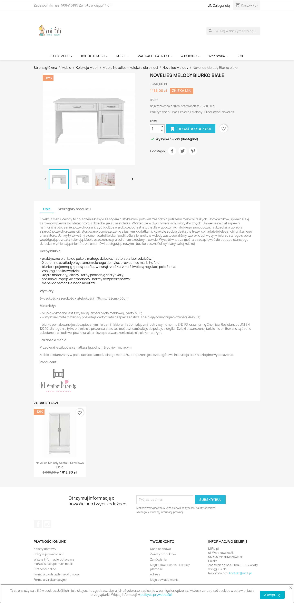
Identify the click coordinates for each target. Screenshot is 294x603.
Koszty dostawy (45, 549)
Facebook (38, 524)
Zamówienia (158, 559)
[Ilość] (155, 128)
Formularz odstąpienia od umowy (57, 574)
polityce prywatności (156, 595)
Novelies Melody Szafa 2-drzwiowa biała (60, 465)
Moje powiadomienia (164, 580)
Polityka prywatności (48, 554)
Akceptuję (272, 595)
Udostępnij (172, 151)
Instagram (47, 524)
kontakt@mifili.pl (240, 573)
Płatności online (45, 569)
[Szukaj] (233, 31)
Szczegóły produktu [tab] (74, 209)
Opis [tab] (46, 209)
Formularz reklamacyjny (50, 580)
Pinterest (193, 151)
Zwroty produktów (163, 554)
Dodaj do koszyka (190, 129)
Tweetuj (182, 151)
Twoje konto (162, 541)
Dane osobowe (160, 549)
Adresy (155, 574)
